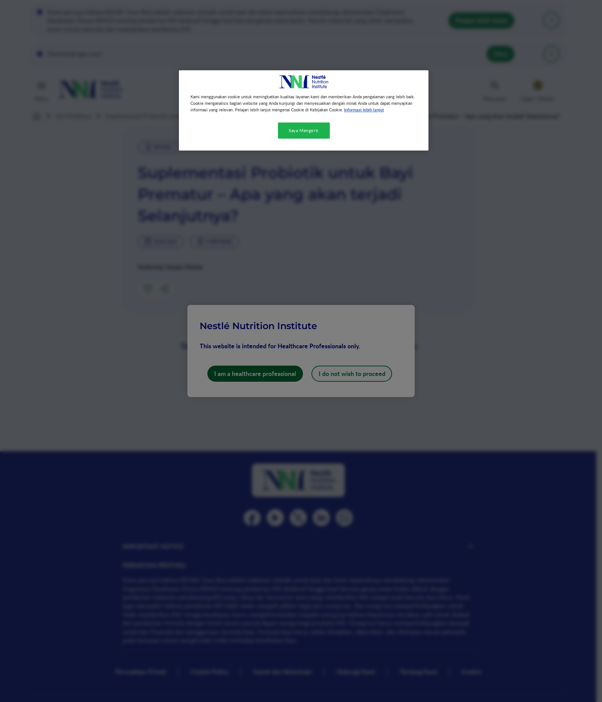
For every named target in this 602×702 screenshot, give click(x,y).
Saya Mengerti (303, 130)
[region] (303, 110)
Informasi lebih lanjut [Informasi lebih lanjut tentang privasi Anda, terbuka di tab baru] (364, 109)
